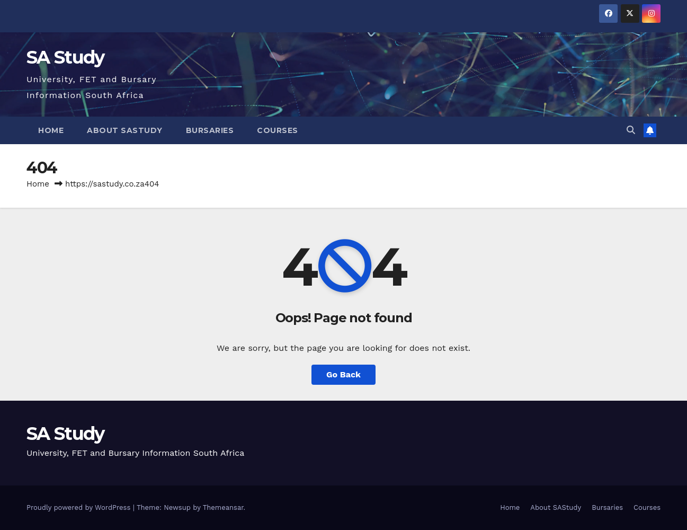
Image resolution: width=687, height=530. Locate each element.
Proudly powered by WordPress (79, 507)
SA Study (65, 57)
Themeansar (223, 507)
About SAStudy (125, 130)
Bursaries (210, 130)
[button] (631, 130)
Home (51, 130)
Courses (277, 130)
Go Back (343, 374)
